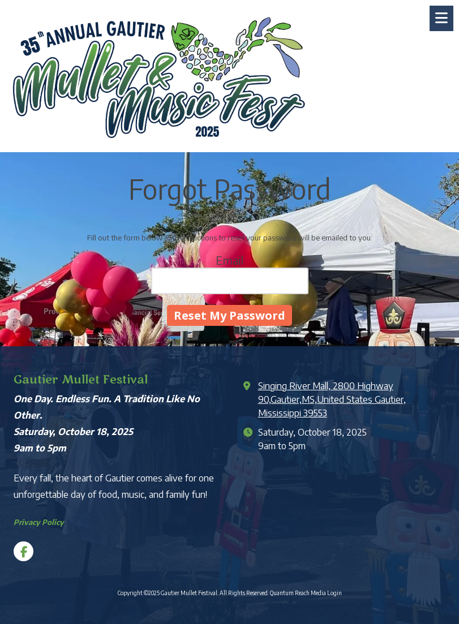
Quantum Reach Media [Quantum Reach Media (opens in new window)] (298, 592)
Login (334, 592)
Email (229, 260)
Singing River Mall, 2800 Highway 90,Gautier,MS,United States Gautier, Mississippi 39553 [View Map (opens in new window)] (332, 399)
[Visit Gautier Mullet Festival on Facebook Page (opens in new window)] (23, 551)
